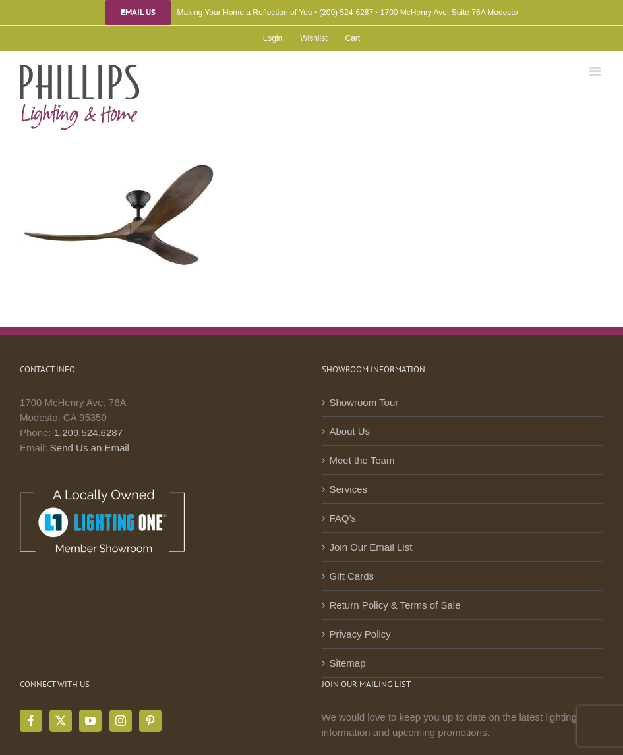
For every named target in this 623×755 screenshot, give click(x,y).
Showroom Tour (364, 402)
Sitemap (348, 663)
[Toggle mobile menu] (596, 71)
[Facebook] (31, 721)
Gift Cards (352, 576)
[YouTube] (90, 721)
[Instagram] (120, 721)
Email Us (138, 12)
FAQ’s (343, 518)
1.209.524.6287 (88, 432)
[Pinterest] (150, 721)
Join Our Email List (371, 547)
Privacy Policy (360, 634)
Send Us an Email (89, 447)
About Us (350, 431)
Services (349, 489)
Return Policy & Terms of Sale (395, 605)
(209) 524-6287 (346, 12)
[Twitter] (60, 721)
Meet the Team (362, 460)
